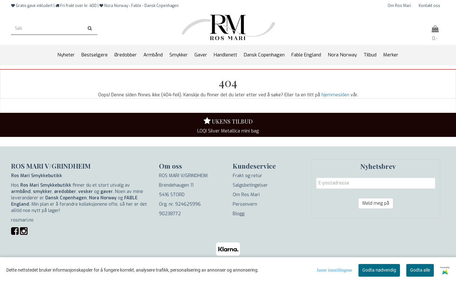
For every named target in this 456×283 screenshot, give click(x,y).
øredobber (65, 192)
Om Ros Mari (399, 5)
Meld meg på (375, 203)
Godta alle (420, 270)
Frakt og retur (247, 176)
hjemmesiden (335, 95)
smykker (42, 192)
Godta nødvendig (379, 270)
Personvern (245, 204)
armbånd (21, 192)
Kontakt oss (429, 5)
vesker (85, 192)
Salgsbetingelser (250, 185)
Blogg (238, 214)
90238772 (170, 214)
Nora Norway (103, 198)
